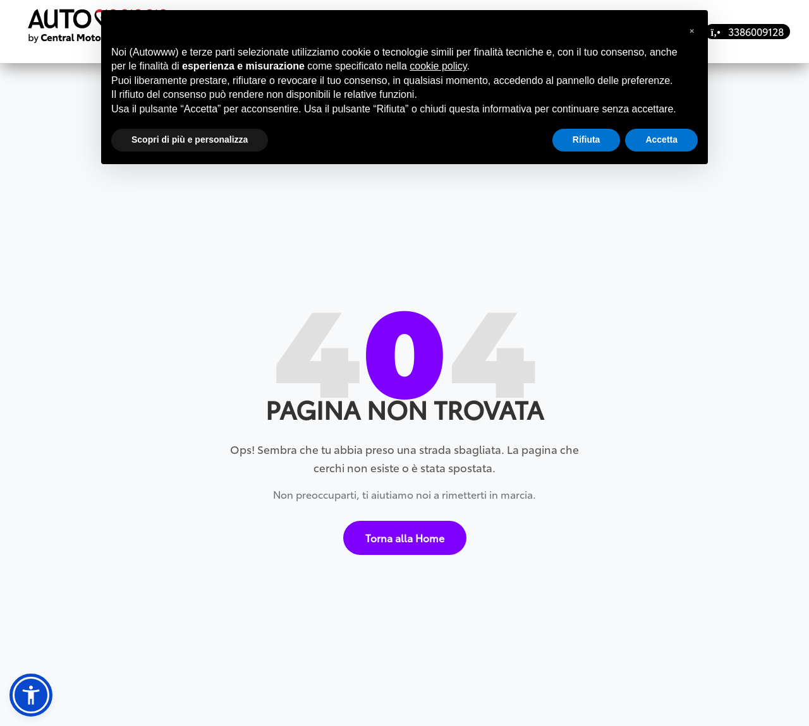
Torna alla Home (404, 532)
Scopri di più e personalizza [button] (189, 139)
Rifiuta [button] (586, 139)
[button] (31, 695)
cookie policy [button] (438, 66)
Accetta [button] (661, 139)
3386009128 (747, 31)
